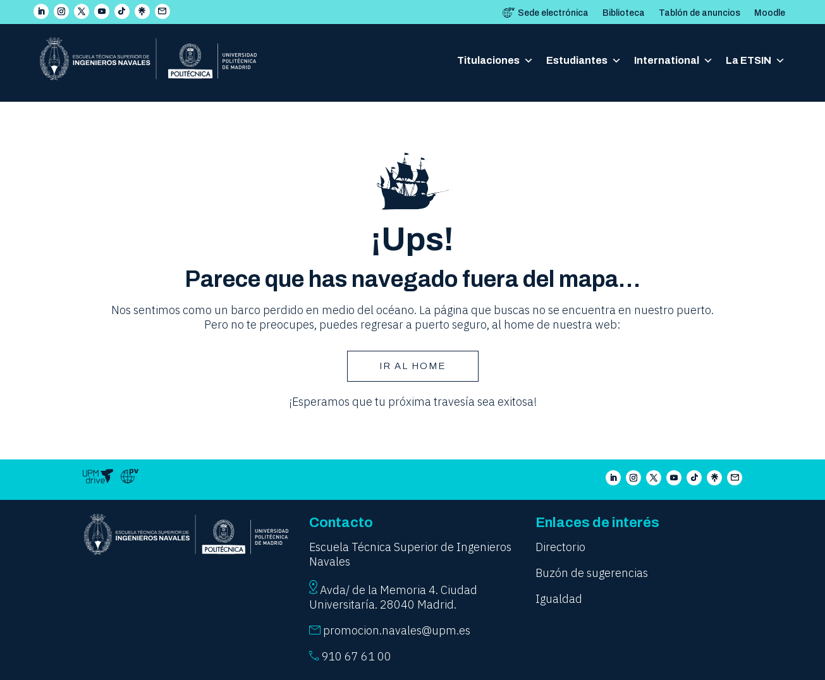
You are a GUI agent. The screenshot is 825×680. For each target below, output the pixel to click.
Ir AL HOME (412, 366)
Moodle (769, 13)
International (673, 60)
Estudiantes (583, 60)
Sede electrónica (553, 13)
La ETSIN (755, 60)
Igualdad (558, 599)
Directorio (560, 547)
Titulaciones (495, 60)
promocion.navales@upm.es (396, 630)
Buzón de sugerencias (591, 573)
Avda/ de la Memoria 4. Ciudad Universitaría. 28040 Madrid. (393, 597)
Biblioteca (623, 13)
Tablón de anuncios (699, 13)
